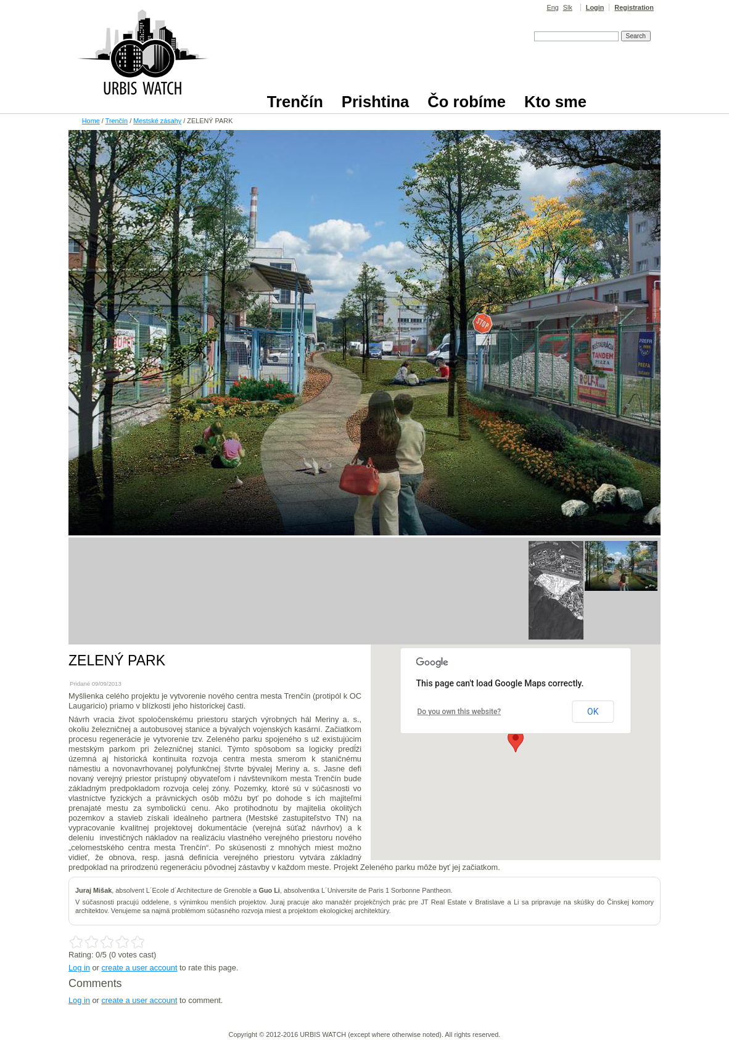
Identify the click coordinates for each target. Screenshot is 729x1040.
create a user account (139, 967)
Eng (552, 7)
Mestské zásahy (157, 120)
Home (91, 120)
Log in (79, 967)
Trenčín (116, 120)
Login (595, 7)
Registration (633, 7)
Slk (567, 7)
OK (592, 712)
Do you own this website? (459, 711)
